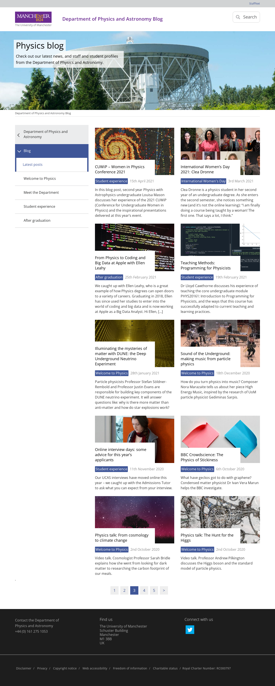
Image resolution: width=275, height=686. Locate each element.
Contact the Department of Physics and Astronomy (37, 623)
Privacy (42, 668)
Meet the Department (41, 192)
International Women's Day (203, 181)
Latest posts (33, 164)
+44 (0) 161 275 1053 (31, 631)
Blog (27, 150)
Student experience (39, 206)
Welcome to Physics (40, 178)
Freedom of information (130, 668)
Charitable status (165, 668)
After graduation (37, 220)
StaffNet (254, 3)
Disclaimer (23, 668)
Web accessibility (94, 668)
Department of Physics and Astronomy (46, 134)
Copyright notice (65, 668)
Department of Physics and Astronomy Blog (43, 113)
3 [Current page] (134, 590)
